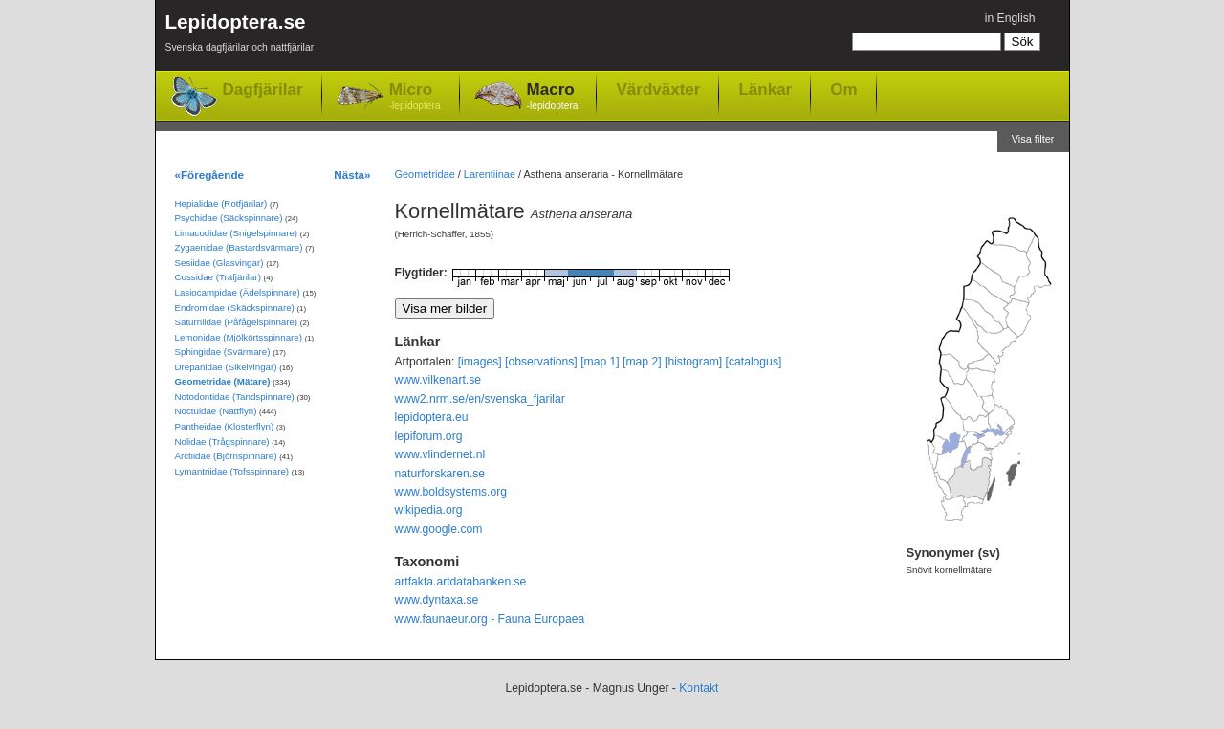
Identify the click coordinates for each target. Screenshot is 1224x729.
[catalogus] (754, 361)
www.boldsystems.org (451, 491)
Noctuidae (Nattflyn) (216, 411)
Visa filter (1033, 138)
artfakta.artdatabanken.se (461, 581)
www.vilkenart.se (438, 380)
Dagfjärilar (263, 89)
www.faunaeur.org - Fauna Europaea (490, 619)
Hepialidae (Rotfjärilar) (221, 203)
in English (1010, 18)
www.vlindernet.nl (440, 454)
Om (843, 89)
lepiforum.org (429, 436)
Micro (415, 97)
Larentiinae (489, 174)
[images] (480, 361)
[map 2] (642, 361)
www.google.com (439, 529)
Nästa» (352, 174)
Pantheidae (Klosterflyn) (224, 426)
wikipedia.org (429, 510)
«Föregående (210, 174)
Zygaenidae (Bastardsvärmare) (239, 247)
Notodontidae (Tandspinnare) (235, 396)
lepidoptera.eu (432, 417)
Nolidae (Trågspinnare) (222, 441)
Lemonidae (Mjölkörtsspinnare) (238, 337)
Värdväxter (658, 89)
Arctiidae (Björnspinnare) (226, 456)
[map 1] (600, 361)
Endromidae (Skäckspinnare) (235, 307)
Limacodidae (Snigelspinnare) (236, 233)
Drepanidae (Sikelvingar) (226, 367)
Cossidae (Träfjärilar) (218, 277)
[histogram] (693, 361)
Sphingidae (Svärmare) (223, 351)
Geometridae (425, 174)
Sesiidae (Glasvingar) (219, 262)
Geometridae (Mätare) (223, 381)
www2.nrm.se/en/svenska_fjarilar (480, 399)
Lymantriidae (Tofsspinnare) (232, 471)
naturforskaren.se (440, 473)
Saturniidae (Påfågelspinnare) (236, 322)
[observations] (541, 361)
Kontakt (698, 688)
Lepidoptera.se (240, 36)
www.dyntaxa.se (437, 600)
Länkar (765, 89)
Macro (553, 97)
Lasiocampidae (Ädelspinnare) (237, 292)
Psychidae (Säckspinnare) (229, 217)
